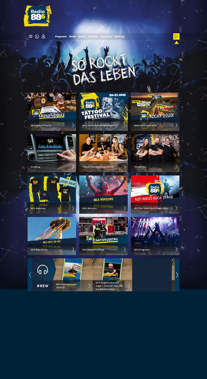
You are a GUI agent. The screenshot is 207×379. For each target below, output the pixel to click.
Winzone (93, 36)
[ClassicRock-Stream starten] (168, 46)
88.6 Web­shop (52, 208)
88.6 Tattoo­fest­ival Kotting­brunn (104, 125)
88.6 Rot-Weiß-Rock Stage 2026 (156, 208)
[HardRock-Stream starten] (144, 46)
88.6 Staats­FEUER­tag (104, 249)
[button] (43, 36)
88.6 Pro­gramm (156, 249)
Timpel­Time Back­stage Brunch (104, 166)
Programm (61, 36)
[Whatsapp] (37, 36)
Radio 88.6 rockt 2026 (156, 125)
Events (82, 36)
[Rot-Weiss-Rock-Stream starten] (152, 46)
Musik (72, 36)
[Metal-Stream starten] (136, 46)
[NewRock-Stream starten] (160, 46)
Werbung (119, 36)
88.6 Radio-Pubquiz (52, 125)
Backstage (106, 36)
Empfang (52, 166)
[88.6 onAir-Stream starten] (176, 46)
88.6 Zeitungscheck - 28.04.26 (73, 285)
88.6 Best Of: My (52, 249)
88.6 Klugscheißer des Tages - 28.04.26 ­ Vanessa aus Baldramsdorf (113, 286)
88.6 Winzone (104, 208)
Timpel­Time (156, 166)
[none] (30, 36)
